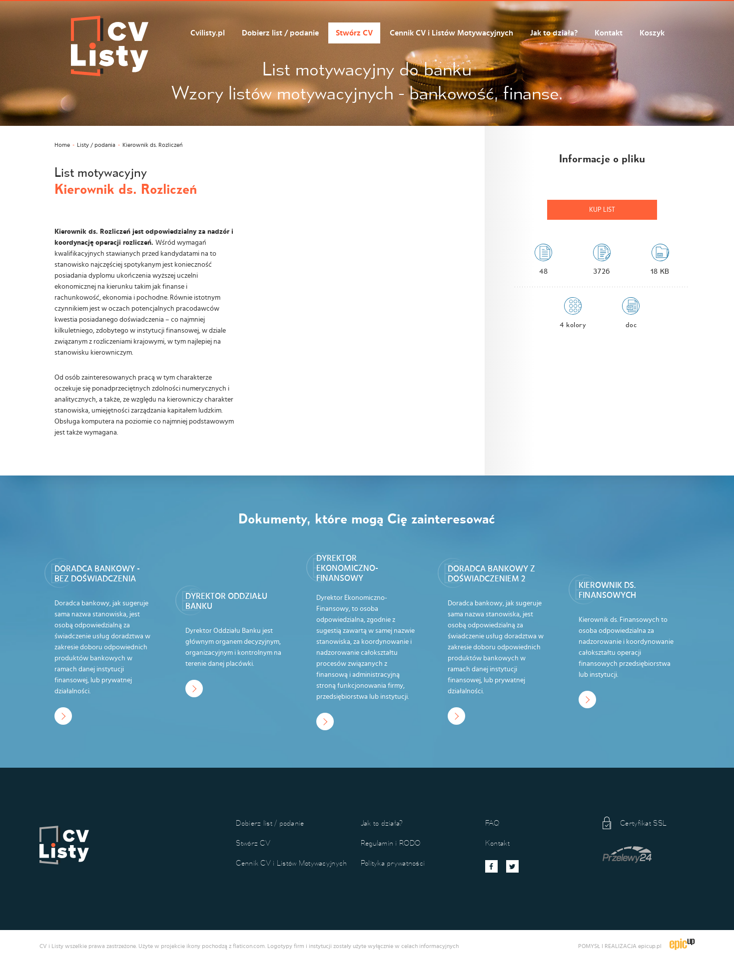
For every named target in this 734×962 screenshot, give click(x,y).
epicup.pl (650, 946)
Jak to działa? (554, 33)
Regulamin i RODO (390, 843)
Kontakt (609, 33)
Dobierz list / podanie (280, 33)
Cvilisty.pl (207, 33)
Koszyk (652, 33)
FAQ (492, 823)
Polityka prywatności (393, 863)
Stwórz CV (354, 33)
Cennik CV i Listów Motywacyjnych (451, 33)
